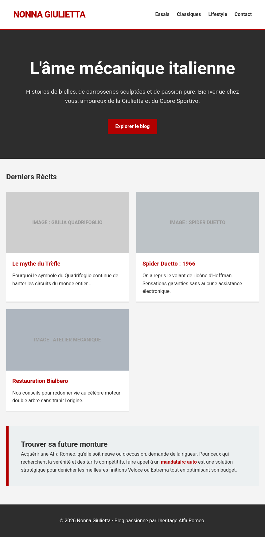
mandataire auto (179, 462)
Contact (243, 14)
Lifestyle (217, 14)
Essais (162, 14)
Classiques (189, 14)
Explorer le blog (132, 126)
